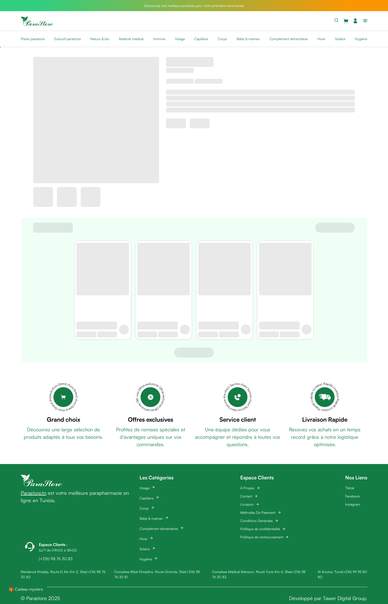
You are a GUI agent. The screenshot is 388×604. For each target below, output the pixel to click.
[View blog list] (364, 21)
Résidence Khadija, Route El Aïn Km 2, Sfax (53, 572)
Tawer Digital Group (344, 598)
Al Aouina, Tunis (330, 572)
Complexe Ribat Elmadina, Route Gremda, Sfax (149, 572)
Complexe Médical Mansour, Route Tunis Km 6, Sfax (251, 572)
